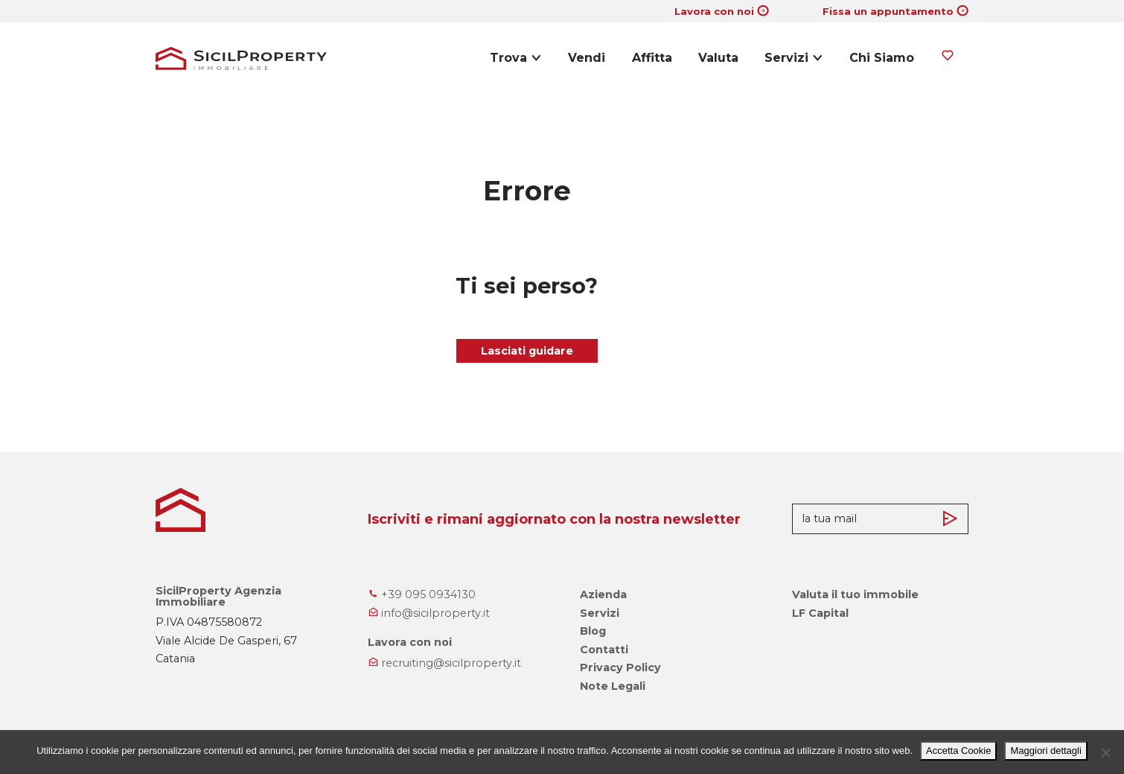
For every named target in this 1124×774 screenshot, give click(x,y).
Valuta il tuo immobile (855, 594)
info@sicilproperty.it (429, 613)
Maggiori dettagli (1045, 750)
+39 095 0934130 (422, 594)
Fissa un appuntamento (888, 11)
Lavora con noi (714, 11)
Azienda (603, 594)
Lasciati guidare (527, 351)
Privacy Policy (620, 667)
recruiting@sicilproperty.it (444, 663)
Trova (508, 58)
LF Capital (820, 613)
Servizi (786, 58)
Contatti (604, 649)
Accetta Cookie (958, 750)
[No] (1105, 752)
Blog (593, 631)
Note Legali (612, 686)
